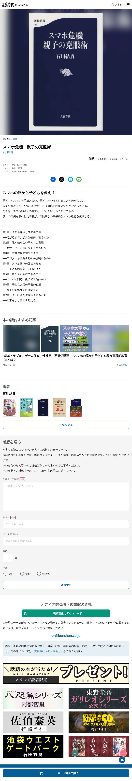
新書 (15, 139)
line (79, 179)
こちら (38, 470)
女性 (28, 573)
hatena (70, 179)
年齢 (5, 551)
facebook (53, 179)
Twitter (61, 179)
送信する (66, 585)
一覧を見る (66, 424)
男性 (11, 573)
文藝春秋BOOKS (14, 4)
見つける (116, 4)
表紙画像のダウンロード (67, 613)
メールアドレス (11, 534)
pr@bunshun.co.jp (66, 635)
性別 (5, 568)
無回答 (46, 573)
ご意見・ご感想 (11, 479)
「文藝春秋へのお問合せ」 (47, 651)
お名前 (6, 517)
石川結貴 (8, 152)
